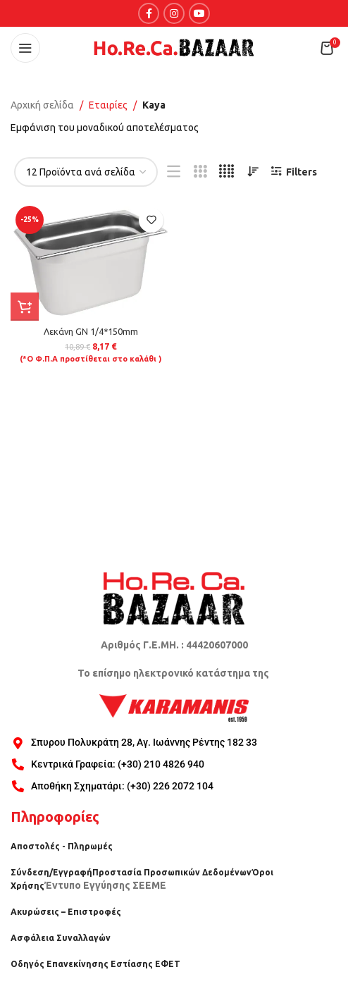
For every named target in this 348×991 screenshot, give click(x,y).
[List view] (173, 171)
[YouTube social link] (199, 13)
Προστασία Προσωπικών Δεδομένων (171, 872)
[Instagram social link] (174, 13)
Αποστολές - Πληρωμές (62, 846)
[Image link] (174, 597)
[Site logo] (174, 47)
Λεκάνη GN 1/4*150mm (91, 331)
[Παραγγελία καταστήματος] (252, 172)
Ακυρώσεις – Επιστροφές (66, 911)
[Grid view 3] (200, 171)
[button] (25, 307)
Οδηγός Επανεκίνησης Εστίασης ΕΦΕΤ (95, 963)
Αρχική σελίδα (42, 105)
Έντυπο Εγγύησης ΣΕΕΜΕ (105, 885)
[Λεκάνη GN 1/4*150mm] (90, 261)
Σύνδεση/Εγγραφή (51, 872)
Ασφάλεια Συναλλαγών (61, 937)
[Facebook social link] (148, 13)
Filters (301, 172)
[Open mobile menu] (25, 48)
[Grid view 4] (226, 171)
